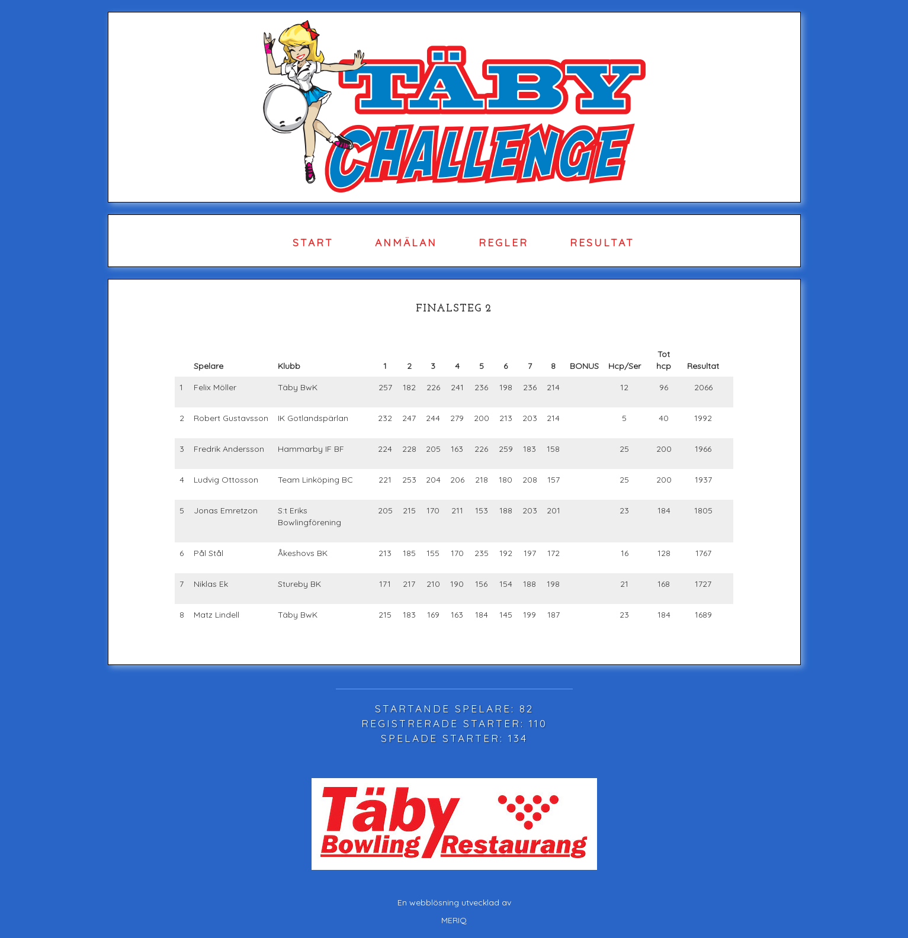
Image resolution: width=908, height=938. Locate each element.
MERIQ (454, 920)
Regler (503, 242)
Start (313, 242)
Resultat (602, 242)
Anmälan (406, 242)
